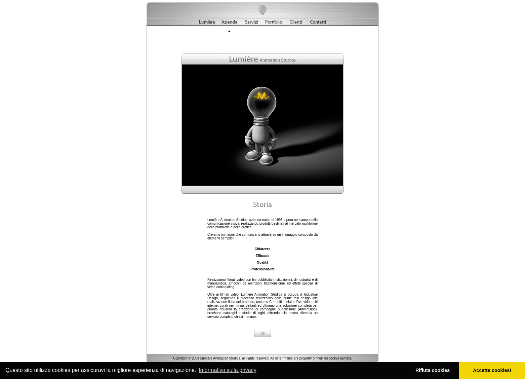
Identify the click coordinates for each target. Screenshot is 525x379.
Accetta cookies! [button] (492, 370)
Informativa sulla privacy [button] (227, 370)
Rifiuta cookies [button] (432, 370)
